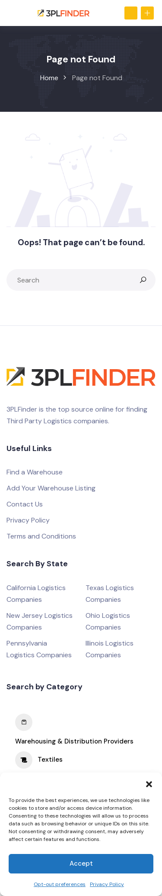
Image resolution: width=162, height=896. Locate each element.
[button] (149, 783)
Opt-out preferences (60, 884)
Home (49, 77)
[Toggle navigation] (10, 13)
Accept (81, 863)
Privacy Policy (107, 884)
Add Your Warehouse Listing (50, 488)
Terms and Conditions (41, 536)
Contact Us (24, 504)
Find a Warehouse (34, 472)
